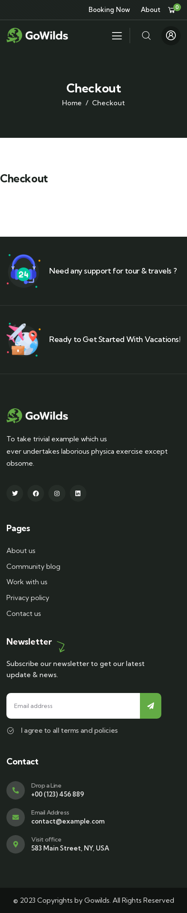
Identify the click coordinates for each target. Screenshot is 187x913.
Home (72, 102)
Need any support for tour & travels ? (112, 271)
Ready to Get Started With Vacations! (115, 339)
